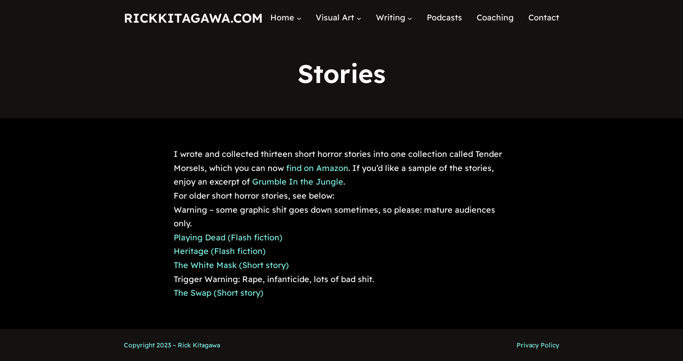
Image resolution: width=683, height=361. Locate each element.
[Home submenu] (299, 17)
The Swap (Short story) (218, 293)
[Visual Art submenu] (358, 17)
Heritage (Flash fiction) (220, 251)
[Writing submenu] (409, 17)
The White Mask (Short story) (231, 265)
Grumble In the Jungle (297, 181)
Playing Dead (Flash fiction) (228, 237)
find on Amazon (317, 168)
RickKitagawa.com (193, 18)
